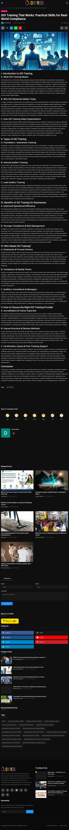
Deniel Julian (15, 429)
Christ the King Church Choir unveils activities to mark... (28, 667)
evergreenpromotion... (18, 698)
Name (3, 584)
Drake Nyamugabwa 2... (18, 659)
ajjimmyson (3, 537)
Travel (3, 721)
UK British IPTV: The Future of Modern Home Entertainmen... (30, 686)
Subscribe (29, 811)
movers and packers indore (9, 725)
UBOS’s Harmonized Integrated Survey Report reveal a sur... (29, 657)
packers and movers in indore (34, 721)
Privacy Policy (63, 825)
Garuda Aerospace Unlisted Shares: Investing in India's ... (51, 493)
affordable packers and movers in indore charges (37, 739)
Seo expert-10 (51, 776)
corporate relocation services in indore (56, 732)
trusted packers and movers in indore (11, 732)
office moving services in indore (31, 735)
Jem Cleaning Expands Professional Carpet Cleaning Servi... (15, 534)
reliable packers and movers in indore (34, 732)
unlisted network (39, 496)
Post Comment (7, 603)
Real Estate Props (52, 785)
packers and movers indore (52, 721)
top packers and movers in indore (45, 725)
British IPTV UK (16, 688)
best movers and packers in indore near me (34, 742)
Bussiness (8, 8)
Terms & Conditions (51, 825)
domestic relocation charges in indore (11, 739)
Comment (4, 591)
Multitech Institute (40, 537)
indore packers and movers (26, 725)
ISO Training (10, 387)
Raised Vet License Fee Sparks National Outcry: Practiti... (29, 677)
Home (2, 8)
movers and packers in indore (16, 721)
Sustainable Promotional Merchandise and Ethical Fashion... (30, 696)
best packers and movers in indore (11, 728)
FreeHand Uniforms (5, 567)
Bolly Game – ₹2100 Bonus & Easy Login (56, 773)
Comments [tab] (7, 578)
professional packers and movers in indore (53, 735)
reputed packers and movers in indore (12, 746)
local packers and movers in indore (11, 735)
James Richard (51, 794)
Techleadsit (3, 496)
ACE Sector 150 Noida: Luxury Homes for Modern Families (57, 782)
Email (37, 584)
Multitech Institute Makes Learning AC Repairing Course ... (16, 503)
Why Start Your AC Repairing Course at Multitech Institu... (51, 534)
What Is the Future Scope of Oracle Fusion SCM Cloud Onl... (16, 493)
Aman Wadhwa (4, 506)
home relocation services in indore (11, 742)
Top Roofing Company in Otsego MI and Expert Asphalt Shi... (57, 792)
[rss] (7, 795)
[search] (67, 3)
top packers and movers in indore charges (34, 728)
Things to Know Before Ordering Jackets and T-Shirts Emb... (16, 564)
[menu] (2, 3)
